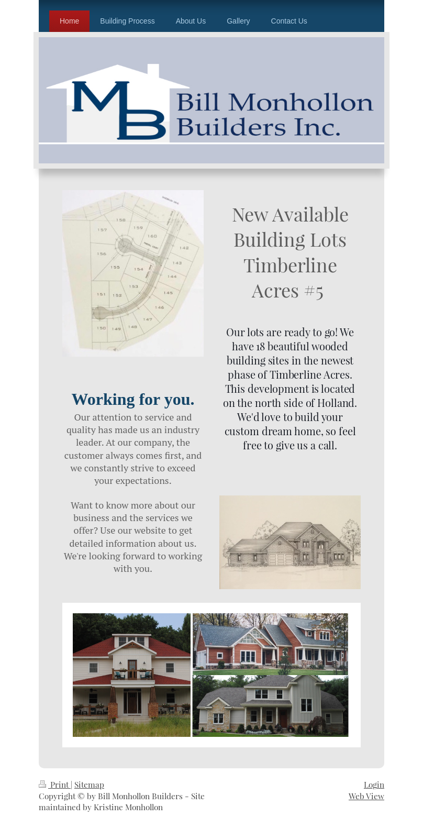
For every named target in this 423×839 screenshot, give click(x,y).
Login (374, 784)
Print (55, 784)
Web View (366, 795)
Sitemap (89, 784)
